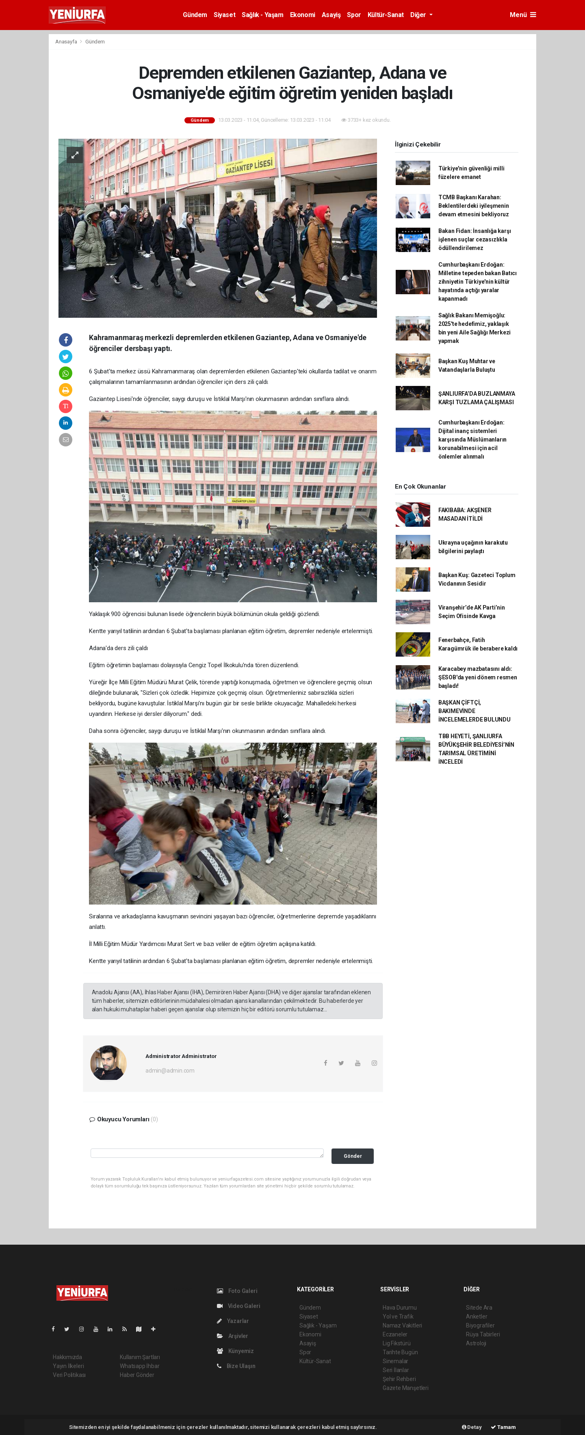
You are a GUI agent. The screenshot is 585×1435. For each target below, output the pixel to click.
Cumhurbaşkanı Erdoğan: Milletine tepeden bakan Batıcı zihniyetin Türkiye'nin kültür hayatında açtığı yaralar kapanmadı (477, 281)
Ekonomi (302, 15)
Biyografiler (480, 1325)
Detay (472, 1427)
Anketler (476, 1316)
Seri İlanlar (396, 1370)
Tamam (503, 1427)
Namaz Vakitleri (402, 1325)
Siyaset (224, 15)
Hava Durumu (400, 1307)
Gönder (353, 1156)
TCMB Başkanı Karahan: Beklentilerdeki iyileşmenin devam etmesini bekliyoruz (473, 206)
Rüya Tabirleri (483, 1334)
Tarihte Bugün (400, 1352)
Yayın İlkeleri (68, 1366)
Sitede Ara (479, 1307)
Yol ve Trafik (398, 1316)
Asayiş (331, 15)
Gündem (195, 15)
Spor (354, 15)
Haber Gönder (137, 1375)
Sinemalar (395, 1361)
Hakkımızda (67, 1357)
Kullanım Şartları (140, 1357)
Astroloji (476, 1343)
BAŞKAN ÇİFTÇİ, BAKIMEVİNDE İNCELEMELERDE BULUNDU (474, 711)
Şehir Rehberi (399, 1379)
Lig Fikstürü (397, 1343)
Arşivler (232, 1336)
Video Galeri (238, 1306)
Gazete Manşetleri (406, 1388)
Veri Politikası (69, 1375)
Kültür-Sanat (386, 15)
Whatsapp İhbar (139, 1366)
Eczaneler (395, 1334)
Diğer (419, 15)
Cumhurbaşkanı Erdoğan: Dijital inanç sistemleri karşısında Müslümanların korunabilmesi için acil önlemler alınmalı (472, 439)
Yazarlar (233, 1321)
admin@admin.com (170, 1070)
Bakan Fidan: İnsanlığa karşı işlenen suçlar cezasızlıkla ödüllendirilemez (474, 239)
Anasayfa (66, 42)
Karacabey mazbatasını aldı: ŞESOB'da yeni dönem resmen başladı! (477, 677)
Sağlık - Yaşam (262, 15)
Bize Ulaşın (236, 1366)
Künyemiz (235, 1351)
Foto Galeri (237, 1291)
